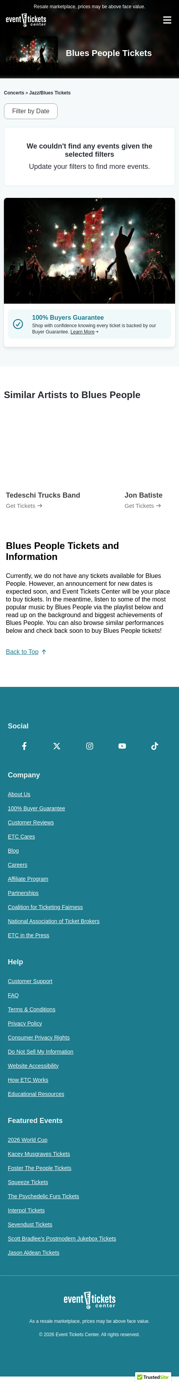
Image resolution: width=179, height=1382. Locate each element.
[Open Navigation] (167, 20)
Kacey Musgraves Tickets (39, 1154)
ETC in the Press (28, 935)
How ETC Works (28, 1080)
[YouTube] (122, 746)
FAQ (13, 995)
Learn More (85, 332)
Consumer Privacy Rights (39, 1037)
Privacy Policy (25, 1023)
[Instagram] (89, 746)
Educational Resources (36, 1094)
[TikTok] (155, 746)
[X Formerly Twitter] (56, 746)
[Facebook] (24, 746)
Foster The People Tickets (39, 1168)
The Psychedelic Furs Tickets (43, 1196)
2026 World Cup (27, 1140)
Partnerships (23, 893)
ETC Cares (21, 836)
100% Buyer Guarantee (36, 808)
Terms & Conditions (31, 1009)
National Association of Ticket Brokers (53, 921)
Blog (13, 851)
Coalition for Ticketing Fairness (45, 907)
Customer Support (30, 981)
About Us (19, 794)
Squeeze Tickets (28, 1182)
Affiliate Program (28, 879)
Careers (17, 865)
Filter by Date (30, 111)
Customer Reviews (31, 822)
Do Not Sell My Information (40, 1052)
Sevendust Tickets (30, 1224)
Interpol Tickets (26, 1210)
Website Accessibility (33, 1066)
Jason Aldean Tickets (34, 1253)
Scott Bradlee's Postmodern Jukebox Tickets (62, 1238)
